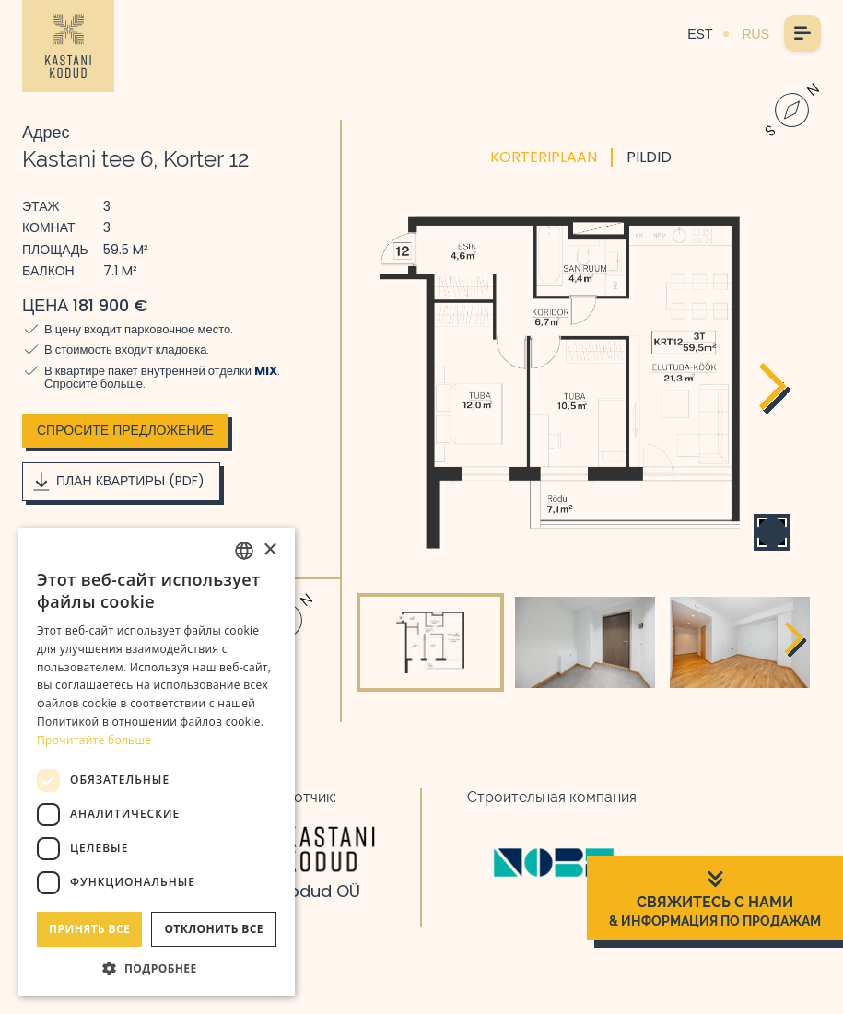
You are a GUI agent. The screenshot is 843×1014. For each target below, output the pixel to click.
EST (699, 34)
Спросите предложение (125, 430)
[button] (156, 968)
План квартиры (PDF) (117, 482)
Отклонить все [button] (213, 929)
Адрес (46, 132)
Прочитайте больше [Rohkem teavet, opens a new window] (94, 740)
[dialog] (156, 762)
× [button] (269, 550)
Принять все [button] (89, 929)
